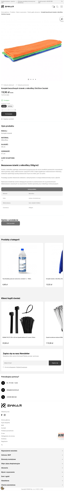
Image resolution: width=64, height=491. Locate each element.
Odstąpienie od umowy (8, 436)
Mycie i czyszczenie (21, 12)
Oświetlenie (5, 481)
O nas (3, 433)
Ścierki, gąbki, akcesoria (34, 12)
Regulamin (13, 367)
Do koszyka (8, 114)
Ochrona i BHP (6, 455)
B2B (2, 425)
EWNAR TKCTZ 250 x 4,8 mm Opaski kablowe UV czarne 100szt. (19, 337)
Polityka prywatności (7, 431)
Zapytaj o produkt (7, 119)
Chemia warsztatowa (8, 485)
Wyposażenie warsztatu (9, 451)
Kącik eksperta (5, 423)
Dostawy (3, 439)
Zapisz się (55, 363)
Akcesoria (4, 468)
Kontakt (3, 428)
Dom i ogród (5, 476)
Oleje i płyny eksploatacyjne (10, 464)
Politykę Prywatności (21, 367)
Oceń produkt (10, 222)
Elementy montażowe (8, 459)
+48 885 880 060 (12, 397)
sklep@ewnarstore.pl (13, 390)
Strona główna (5, 12)
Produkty (12, 12)
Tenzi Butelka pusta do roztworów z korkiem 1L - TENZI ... (17, 279)
